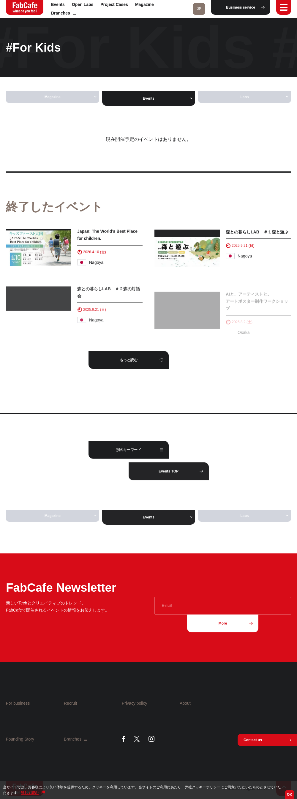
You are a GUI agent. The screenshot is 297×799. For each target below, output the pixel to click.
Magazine (144, 4)
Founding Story (20, 739)
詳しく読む (30, 793)
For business (18, 703)
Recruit (70, 703)
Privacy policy (134, 703)
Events (58, 4)
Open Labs (82, 4)
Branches (63, 13)
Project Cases (114, 4)
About (185, 703)
